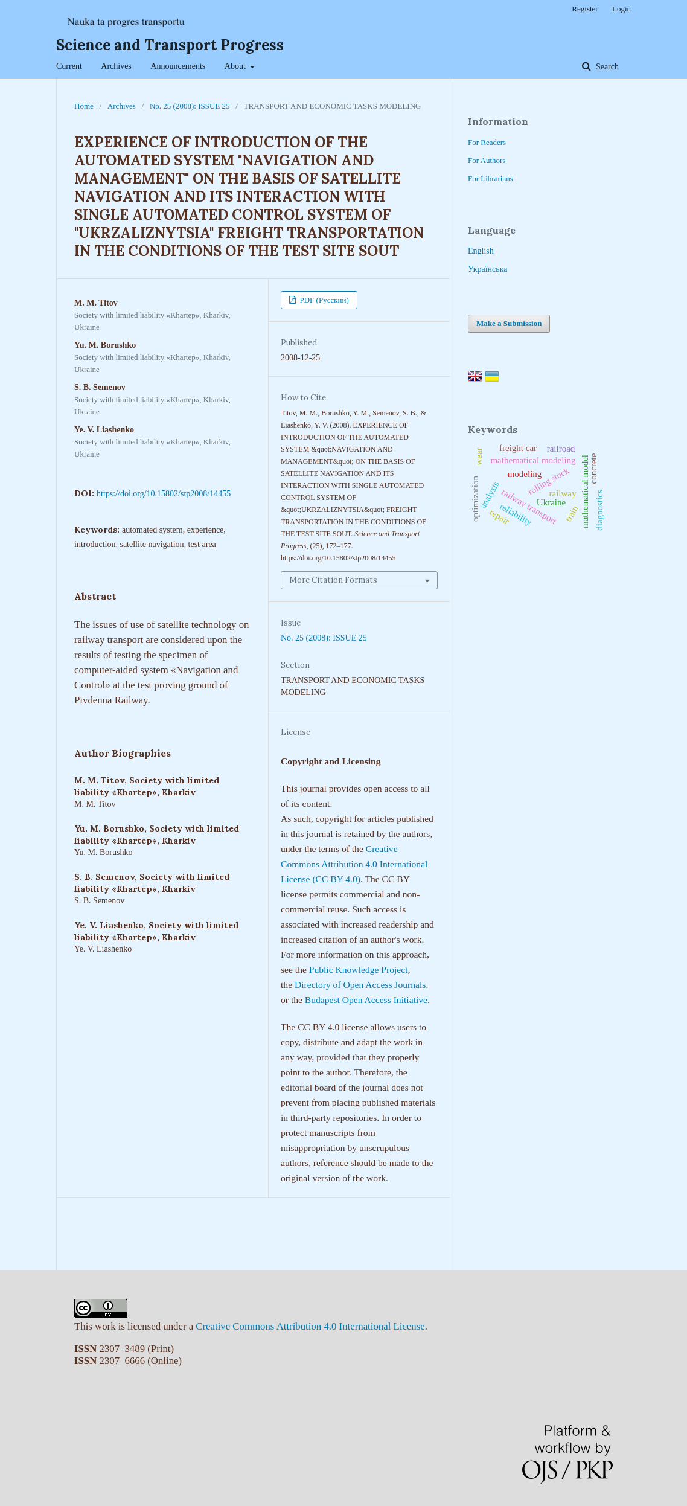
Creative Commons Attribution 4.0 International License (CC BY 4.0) (354, 864)
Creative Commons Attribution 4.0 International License (310, 1326)
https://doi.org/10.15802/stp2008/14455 (164, 493)
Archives (116, 66)
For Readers (487, 142)
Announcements (177, 66)
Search (606, 66)
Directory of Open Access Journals (360, 984)
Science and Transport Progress (170, 45)
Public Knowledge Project (358, 969)
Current (69, 66)
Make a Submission (509, 323)
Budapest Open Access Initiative (366, 1000)
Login (621, 8)
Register (585, 8)
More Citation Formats (333, 580)
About (236, 66)
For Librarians (490, 178)
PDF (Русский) (323, 299)
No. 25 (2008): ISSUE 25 (190, 106)
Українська (487, 269)
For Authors (486, 160)
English (481, 250)
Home (84, 106)
